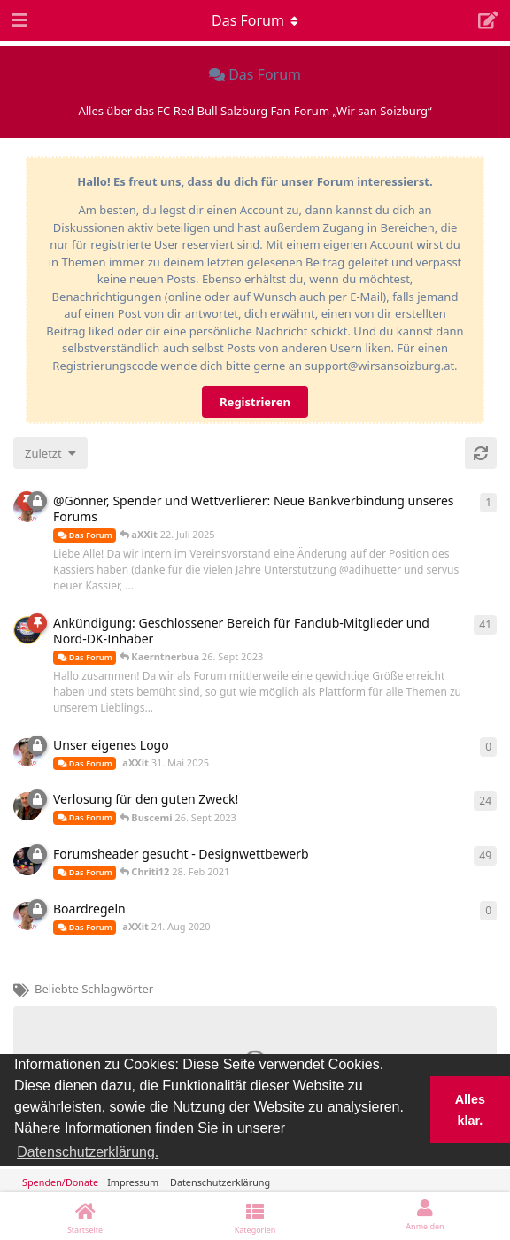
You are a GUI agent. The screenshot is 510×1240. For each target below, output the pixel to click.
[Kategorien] (255, 1216)
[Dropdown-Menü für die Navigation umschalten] (255, 20)
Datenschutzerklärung (220, 1182)
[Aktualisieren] (481, 453)
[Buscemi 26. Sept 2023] (27, 806)
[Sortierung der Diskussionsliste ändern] (50, 453)
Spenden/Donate (60, 1182)
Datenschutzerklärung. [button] (87, 1151)
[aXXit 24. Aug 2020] (27, 916)
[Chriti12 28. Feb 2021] (27, 861)
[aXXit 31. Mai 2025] (27, 752)
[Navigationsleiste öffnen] (17, 20)
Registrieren (255, 402)
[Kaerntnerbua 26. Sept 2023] (27, 630)
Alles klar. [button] (470, 1110)
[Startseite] (85, 1216)
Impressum (132, 1182)
